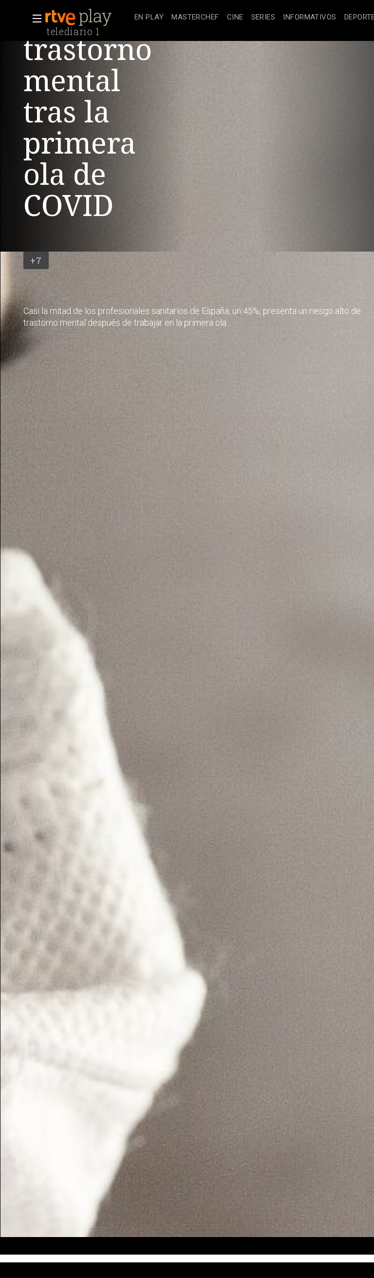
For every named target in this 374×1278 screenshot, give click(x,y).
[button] (34, 18)
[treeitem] (149, 17)
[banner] (88, 17)
